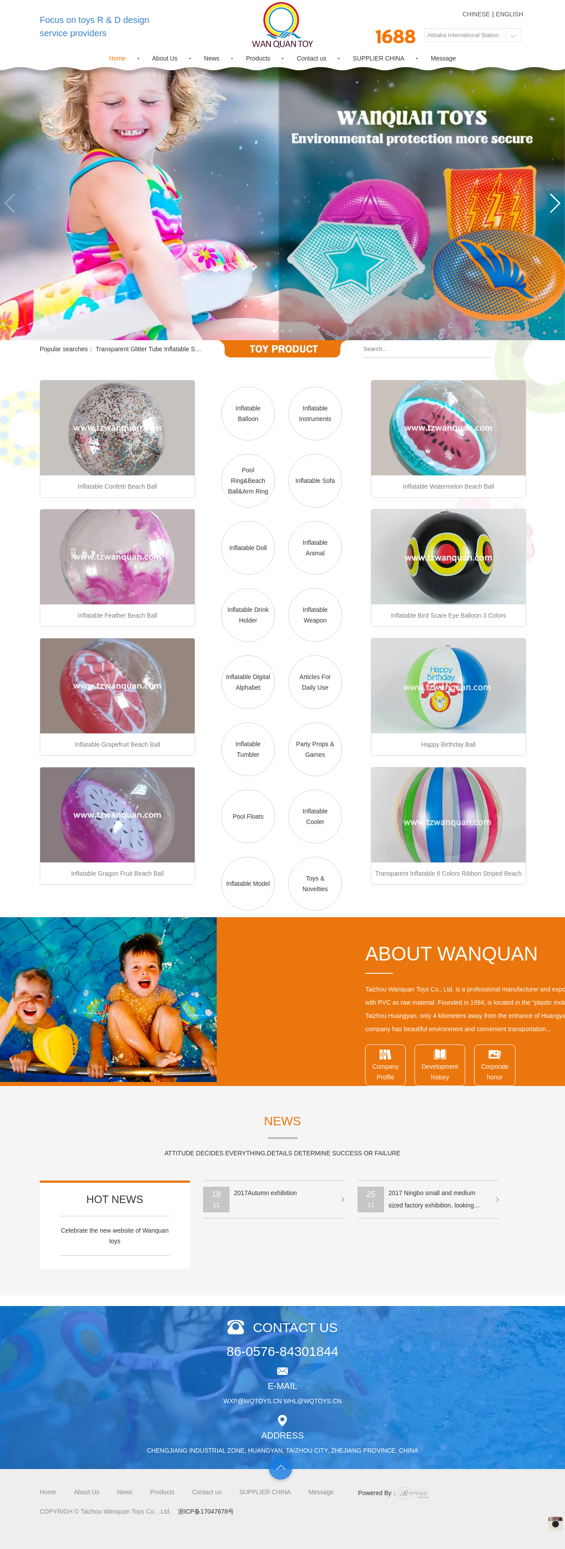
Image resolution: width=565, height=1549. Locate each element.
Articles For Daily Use (315, 682)
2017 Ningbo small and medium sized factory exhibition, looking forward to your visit (431, 1200)
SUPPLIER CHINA (378, 58)
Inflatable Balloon (248, 413)
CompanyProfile (529, 1064)
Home (117, 58)
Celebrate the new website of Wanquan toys (115, 1236)
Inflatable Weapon (315, 615)
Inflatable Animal (315, 548)
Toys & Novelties (315, 883)
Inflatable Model (248, 883)
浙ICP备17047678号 (206, 1511)
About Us (165, 58)
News (211, 58)
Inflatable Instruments (315, 413)
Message (443, 58)
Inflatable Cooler (315, 816)
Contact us (311, 58)
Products (258, 58)
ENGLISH (509, 14)
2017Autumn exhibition (265, 1192)
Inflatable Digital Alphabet (248, 682)
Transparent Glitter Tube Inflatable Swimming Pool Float (173, 349)
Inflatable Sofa (315, 480)
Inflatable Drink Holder (247, 615)
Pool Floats (248, 816)
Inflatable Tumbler (248, 749)
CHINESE (476, 14)
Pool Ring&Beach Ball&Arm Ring (248, 481)
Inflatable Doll (248, 547)
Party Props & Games (315, 749)
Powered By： (393, 1493)
